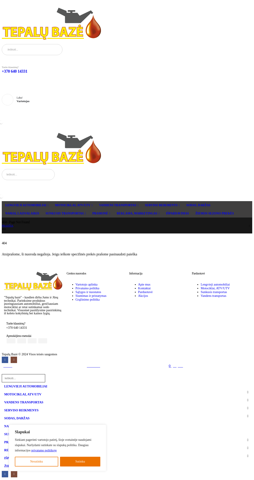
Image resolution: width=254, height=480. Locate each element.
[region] (57, 448)
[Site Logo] (51, 24)
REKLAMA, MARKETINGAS (137, 213)
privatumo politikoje (44, 450)
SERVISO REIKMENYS (161, 205)
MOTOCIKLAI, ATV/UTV (72, 205)
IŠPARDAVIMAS (177, 213)
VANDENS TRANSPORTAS (117, 205)
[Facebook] (5, 360)
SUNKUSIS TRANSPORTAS (65, 213)
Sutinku (80, 461)
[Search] (56, 49)
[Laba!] (127, 100)
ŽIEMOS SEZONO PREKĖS (214, 213)
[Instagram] (14, 360)
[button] (4, 372)
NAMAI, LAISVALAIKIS (22, 213)
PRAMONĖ (100, 213)
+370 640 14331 (14, 71)
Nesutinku (36, 461)
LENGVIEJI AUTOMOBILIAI (25, 205)
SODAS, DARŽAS (198, 205)
